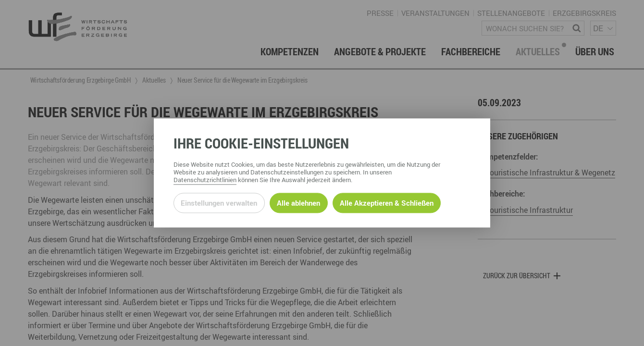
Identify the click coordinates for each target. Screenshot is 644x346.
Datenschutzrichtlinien (204, 180)
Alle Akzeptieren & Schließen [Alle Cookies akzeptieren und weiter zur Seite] (386, 203)
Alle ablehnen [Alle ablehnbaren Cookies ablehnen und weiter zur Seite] (298, 203)
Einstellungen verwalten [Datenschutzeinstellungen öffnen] (219, 203)
